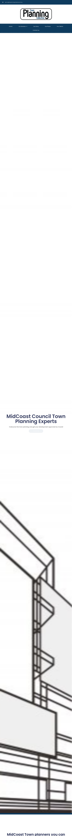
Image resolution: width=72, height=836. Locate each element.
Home (10, 26)
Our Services (23, 26)
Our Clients (60, 26)
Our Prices (48, 26)
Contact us (36, 30)
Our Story (36, 26)
